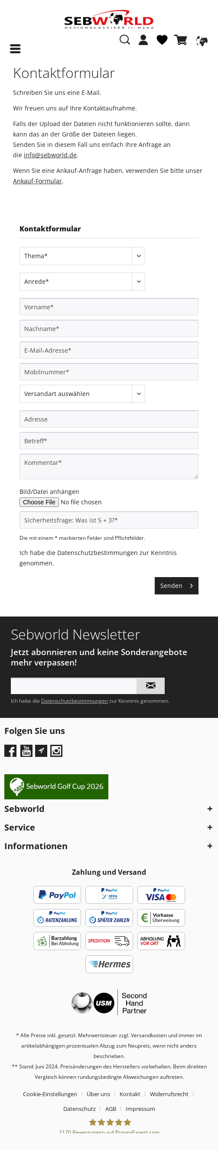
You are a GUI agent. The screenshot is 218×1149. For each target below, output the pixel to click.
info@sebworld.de (50, 155)
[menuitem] (143, 44)
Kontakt (130, 1094)
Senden (176, 584)
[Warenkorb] (182, 40)
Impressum (140, 1109)
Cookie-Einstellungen (50, 1094)
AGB (110, 1109)
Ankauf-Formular (37, 181)
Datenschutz (79, 1109)
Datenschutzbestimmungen (97, 553)
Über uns (98, 1094)
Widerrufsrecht (169, 1094)
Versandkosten (149, 1035)
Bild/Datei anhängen (49, 491)
